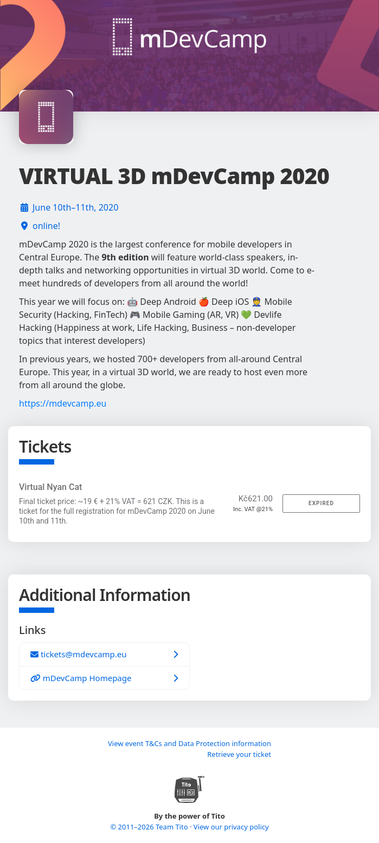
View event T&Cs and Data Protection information (189, 743)
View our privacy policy (231, 827)
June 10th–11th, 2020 (75, 207)
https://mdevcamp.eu (62, 403)
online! (46, 226)
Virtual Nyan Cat (50, 487)
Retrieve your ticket (239, 754)
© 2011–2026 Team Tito (150, 827)
